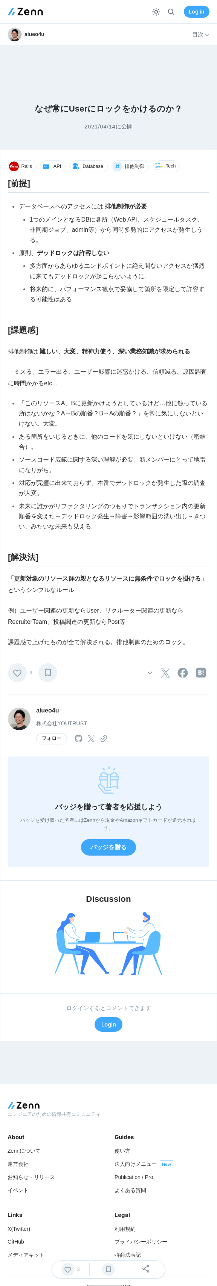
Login (108, 1024)
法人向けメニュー (136, 1164)
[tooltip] (165, 673)
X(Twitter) (19, 1229)
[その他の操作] (149, 672)
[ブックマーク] (47, 672)
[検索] (171, 12)
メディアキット (26, 1255)
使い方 (122, 1151)
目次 (200, 35)
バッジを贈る (108, 847)
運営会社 (18, 1164)
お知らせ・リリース (31, 1177)
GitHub (16, 1242)
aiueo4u (47, 710)
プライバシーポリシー (141, 1242)
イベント (18, 1190)
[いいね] (17, 672)
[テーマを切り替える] (156, 12)
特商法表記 (128, 1255)
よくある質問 (130, 1190)
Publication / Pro (134, 1177)
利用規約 (125, 1229)
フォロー (51, 738)
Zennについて (24, 1151)
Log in (197, 12)
